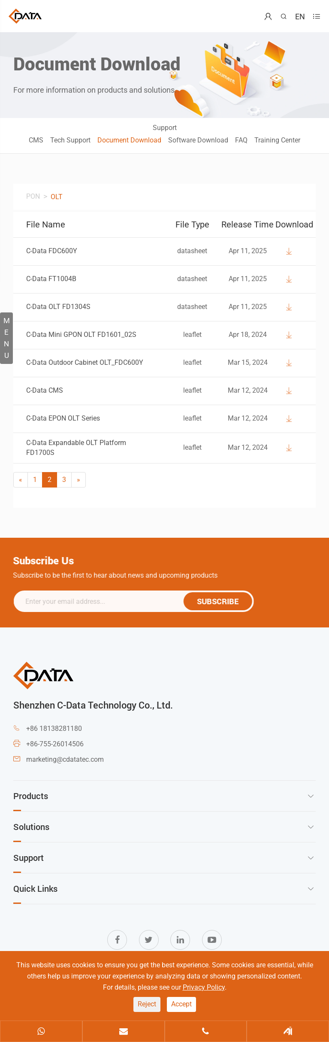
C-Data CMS (44, 390)
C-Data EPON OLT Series (63, 418)
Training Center (277, 140)
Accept (181, 1004)
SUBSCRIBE (221, 601)
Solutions (31, 826)
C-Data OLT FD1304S (58, 307)
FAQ (241, 140)
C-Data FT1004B (51, 279)
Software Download (198, 140)
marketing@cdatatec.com (65, 759)
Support (165, 128)
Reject (147, 1004)
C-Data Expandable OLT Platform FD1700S (76, 448)
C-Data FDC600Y (51, 251)
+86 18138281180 (54, 728)
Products (30, 795)
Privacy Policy (204, 987)
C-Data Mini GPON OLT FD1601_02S (81, 334)
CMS (36, 140)
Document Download (129, 140)
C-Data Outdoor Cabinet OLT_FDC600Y (84, 362)
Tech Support (70, 140)
